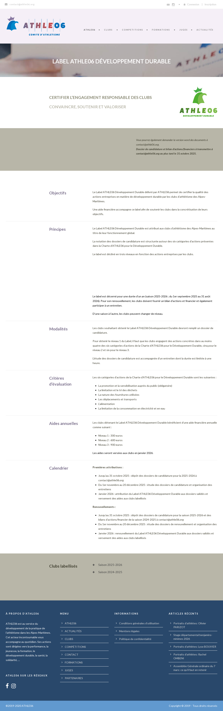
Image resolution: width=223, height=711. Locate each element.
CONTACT (71, 654)
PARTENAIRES (74, 678)
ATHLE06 (89, 29)
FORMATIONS (161, 29)
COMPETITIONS (132, 29)
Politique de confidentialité (135, 639)
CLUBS (108, 29)
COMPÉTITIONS (75, 646)
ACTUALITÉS (205, 29)
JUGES (183, 29)
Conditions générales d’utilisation (139, 623)
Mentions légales (129, 631)
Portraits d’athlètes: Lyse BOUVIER (194, 646)
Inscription (210, 4)
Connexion (193, 4)
